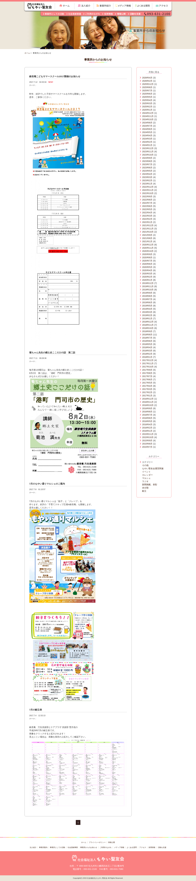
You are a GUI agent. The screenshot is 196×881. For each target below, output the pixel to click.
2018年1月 (147, 357)
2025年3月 (147, 103)
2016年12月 (148, 399)
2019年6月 (147, 302)
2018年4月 (147, 347)
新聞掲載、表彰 (149, 484)
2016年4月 (147, 424)
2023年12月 (148, 148)
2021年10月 (148, 232)
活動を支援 (162, 847)
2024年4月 (147, 135)
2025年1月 (147, 110)
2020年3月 (147, 273)
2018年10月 (148, 328)
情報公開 (111, 842)
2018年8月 (147, 334)
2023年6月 (147, 167)
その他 (145, 465)
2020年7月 (147, 260)
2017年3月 (147, 389)
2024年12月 (148, 113)
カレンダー (147, 475)
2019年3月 (147, 312)
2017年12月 (148, 360)
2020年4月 (147, 270)
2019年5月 (147, 305)
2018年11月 (148, 325)
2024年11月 (148, 116)
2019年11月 (148, 286)
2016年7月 (147, 415)
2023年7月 (147, 164)
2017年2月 (147, 392)
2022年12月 (148, 187)
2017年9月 (147, 370)
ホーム (27, 53)
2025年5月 (147, 97)
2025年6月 (147, 94)
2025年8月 (147, 87)
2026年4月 (147, 77)
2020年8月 (147, 257)
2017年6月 (147, 379)
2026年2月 (147, 81)
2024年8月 (147, 122)
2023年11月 (148, 151)
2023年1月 (147, 183)
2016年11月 (148, 402)
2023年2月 (147, 180)
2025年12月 (148, 84)
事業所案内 (43, 847)
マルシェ (146, 478)
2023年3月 (147, 177)
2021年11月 (148, 228)
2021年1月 (147, 241)
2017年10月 (148, 366)
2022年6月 (147, 206)
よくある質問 (132, 847)
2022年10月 (148, 193)
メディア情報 (119, 847)
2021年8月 (147, 238)
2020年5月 (147, 267)
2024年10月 (148, 119)
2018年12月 (148, 321)
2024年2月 (147, 142)
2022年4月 (147, 212)
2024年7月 (147, 126)
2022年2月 (147, 219)
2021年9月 (147, 235)
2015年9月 (147, 440)
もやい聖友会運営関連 (153, 468)
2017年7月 (147, 376)
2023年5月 (147, 171)
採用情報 (152, 847)
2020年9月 (147, 254)
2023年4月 (147, 174)
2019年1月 (147, 318)
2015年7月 (147, 447)
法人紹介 (33, 847)
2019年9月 (147, 293)
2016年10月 (148, 405)
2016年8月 (147, 411)
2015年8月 (147, 443)
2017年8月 (147, 373)
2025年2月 (147, 106)
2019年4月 (147, 309)
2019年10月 (148, 289)
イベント (146, 471)
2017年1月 (147, 395)
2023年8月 (147, 161)
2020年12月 (148, 244)
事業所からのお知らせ (88, 847)
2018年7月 (147, 338)
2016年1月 (147, 431)
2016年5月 (147, 421)
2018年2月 (147, 354)
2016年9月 (147, 408)
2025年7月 (147, 90)
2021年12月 (148, 225)
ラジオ (145, 481)
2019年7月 (147, 299)
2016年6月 (147, 418)
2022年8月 (147, 199)
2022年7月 (147, 203)
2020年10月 (148, 251)
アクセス (142, 847)
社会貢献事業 (73, 847)
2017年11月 (148, 363)
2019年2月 (147, 315)
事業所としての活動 (57, 847)
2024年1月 (147, 145)
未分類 (145, 488)
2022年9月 (147, 196)
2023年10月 (148, 155)
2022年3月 (147, 216)
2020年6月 (147, 264)
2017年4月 (147, 386)
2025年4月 (147, 100)
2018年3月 (147, 350)
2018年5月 (147, 344)
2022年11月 (148, 190)
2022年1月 (147, 222)
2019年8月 (147, 296)
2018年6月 (147, 341)
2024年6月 (147, 129)
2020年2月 (147, 277)
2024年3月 (147, 138)
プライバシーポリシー (97, 842)
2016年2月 (147, 427)
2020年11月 (148, 248)
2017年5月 (147, 382)
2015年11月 (148, 434)
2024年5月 (147, 132)
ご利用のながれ (105, 847)
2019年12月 (148, 283)
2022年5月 (147, 209)
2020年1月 (147, 280)
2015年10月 (148, 437)
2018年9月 (147, 331)
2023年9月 (147, 158)
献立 (144, 491)
